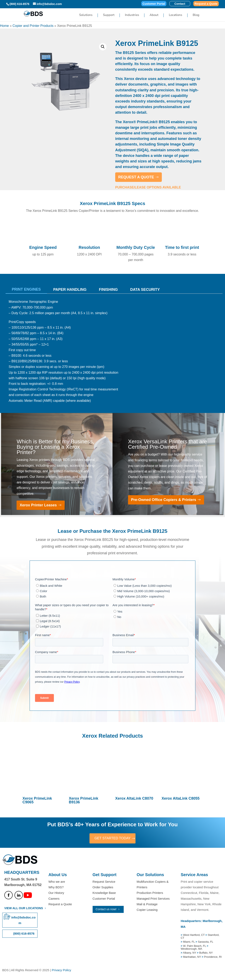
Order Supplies (103, 888)
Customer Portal (154, 3)
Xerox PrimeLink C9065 (37, 800)
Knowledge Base (104, 893)
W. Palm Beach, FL (194, 946)
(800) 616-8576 (19, 4)
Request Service (104, 882)
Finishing (108, 289)
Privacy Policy (61, 970)
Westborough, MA (191, 949)
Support (108, 15)
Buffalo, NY (206, 953)
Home (4, 25)
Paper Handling (70, 289)
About (154, 15)
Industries (132, 15)
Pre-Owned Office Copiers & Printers (163, 500)
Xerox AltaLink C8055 (181, 798)
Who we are (56, 882)
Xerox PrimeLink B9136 (83, 800)
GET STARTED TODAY (112, 838)
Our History (56, 893)
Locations (175, 15)
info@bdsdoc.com (23, 920)
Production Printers (150, 893)
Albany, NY (190, 953)
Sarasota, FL (205, 942)
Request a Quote (206, 3)
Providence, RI (213, 957)
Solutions (85, 15)
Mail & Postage (147, 904)
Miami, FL (189, 942)
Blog (196, 15)
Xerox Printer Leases (38, 505)
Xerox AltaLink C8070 (134, 798)
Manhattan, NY (192, 957)
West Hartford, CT (193, 935)
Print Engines (26, 289)
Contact (179, 3)
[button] (102, 46)
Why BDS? (56, 888)
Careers (53, 899)
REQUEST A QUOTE (136, 177)
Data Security (145, 289)
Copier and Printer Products (32, 25)
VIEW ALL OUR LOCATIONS (23, 908)
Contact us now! (106, 909)
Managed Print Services (153, 899)
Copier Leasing (147, 910)
